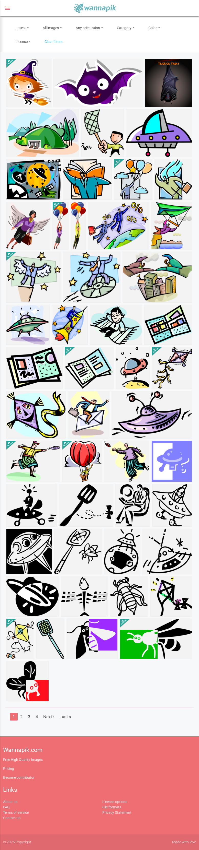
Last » (65, 716)
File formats (111, 807)
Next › (48, 716)
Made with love (184, 842)
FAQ (6, 807)
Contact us (11, 818)
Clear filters (53, 42)
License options (114, 802)
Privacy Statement (116, 812)
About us (10, 802)
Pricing (8, 768)
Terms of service (16, 812)
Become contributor (19, 777)
